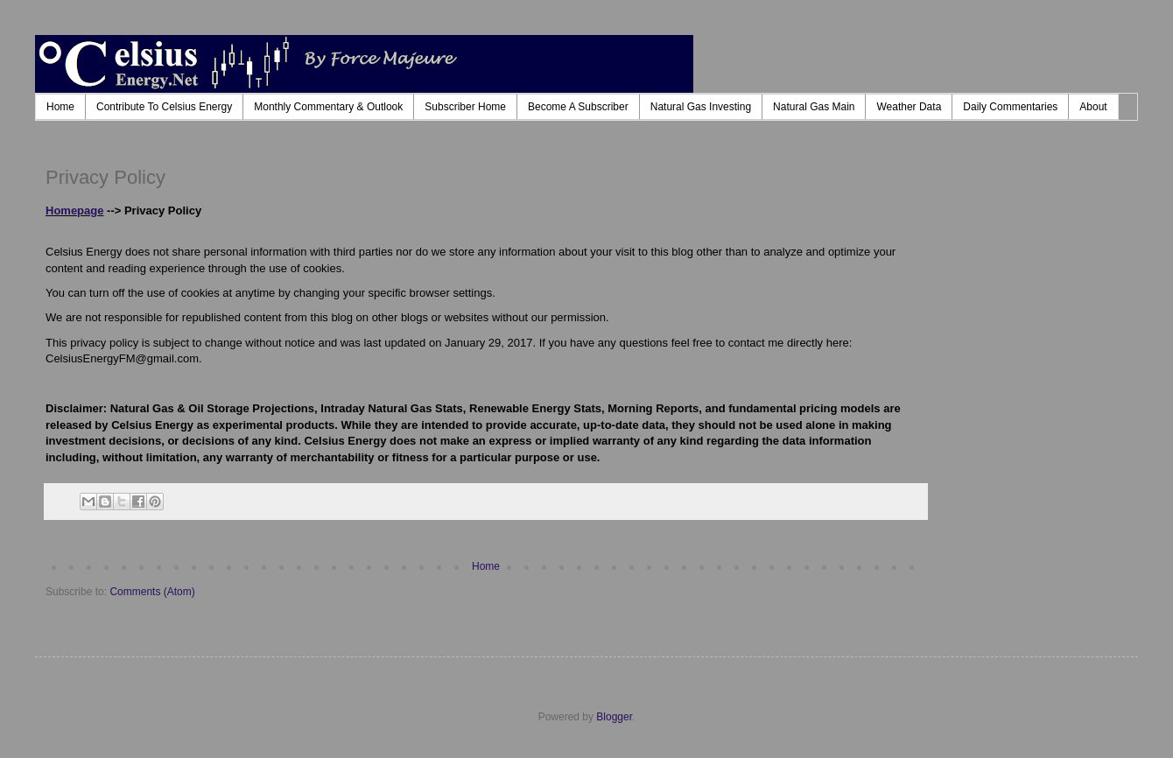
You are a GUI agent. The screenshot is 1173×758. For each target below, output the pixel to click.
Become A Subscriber (578, 107)
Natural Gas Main (813, 107)
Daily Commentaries (1010, 107)
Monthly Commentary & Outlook (328, 107)
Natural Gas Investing (700, 107)
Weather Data (908, 107)
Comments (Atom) (151, 592)
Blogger (614, 717)
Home (60, 107)
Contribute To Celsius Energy (164, 107)
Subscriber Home (465, 107)
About (1092, 107)
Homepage (74, 210)
